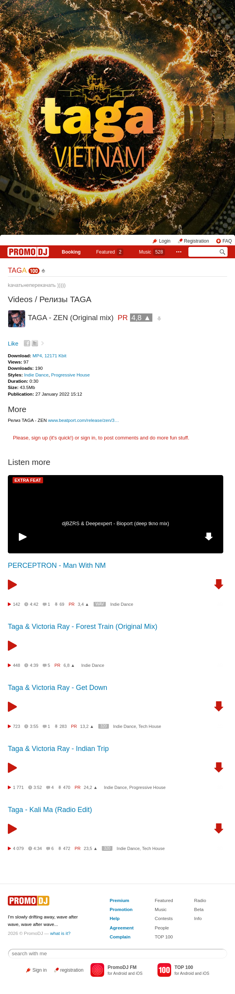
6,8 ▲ (69, 665)
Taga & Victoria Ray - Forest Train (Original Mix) (82, 626)
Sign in (40, 970)
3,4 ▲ (83, 604)
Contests (164, 918)
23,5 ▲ (91, 848)
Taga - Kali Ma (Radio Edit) (50, 810)
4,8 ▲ (141, 317)
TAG (17, 270)
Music (152, 252)
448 (16, 665)
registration (71, 970)
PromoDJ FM (122, 967)
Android (120, 973)
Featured (109, 252)
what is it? (60, 933)
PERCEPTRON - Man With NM (57, 565)
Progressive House (70, 374)
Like (13, 343)
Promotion (121, 909)
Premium (119, 900)
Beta (199, 909)
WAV (100, 604)
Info (198, 918)
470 (66, 787)
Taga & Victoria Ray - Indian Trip (58, 749)
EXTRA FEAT (27, 480)
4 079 (18, 848)
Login (164, 241)
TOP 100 (164, 936)
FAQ (227, 241)
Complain (120, 936)
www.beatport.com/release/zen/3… (83, 420)
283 (63, 726)
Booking (71, 252)
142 (16, 604)
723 (16, 726)
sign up (39, 438)
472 (66, 848)
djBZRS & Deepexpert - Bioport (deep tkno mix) (115, 523)
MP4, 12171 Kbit (49, 355)
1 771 (18, 787)
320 (103, 726)
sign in (88, 438)
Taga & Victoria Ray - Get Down (57, 687)
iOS (139, 973)
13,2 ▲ (87, 726)
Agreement (122, 927)
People (162, 927)
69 (62, 604)
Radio (200, 900)
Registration (196, 241)
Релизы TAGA (66, 299)
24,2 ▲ (91, 787)
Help (114, 918)
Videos (20, 299)
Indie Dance (36, 374)
